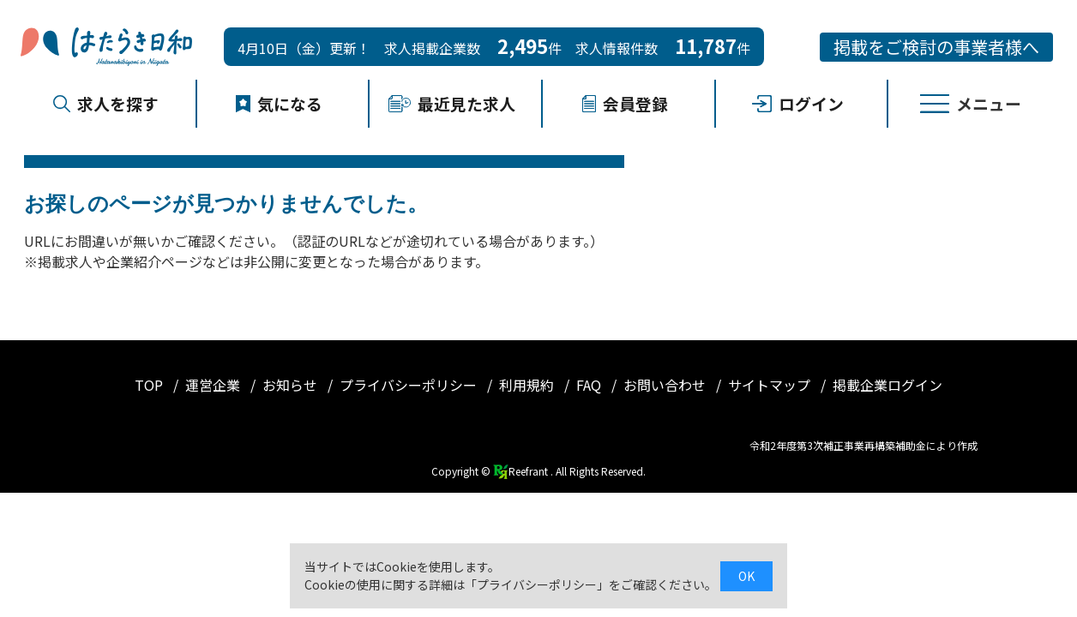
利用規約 (528, 384)
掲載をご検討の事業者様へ (936, 46)
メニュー (970, 103)
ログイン (798, 103)
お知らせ (291, 384)
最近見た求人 (451, 103)
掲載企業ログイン (887, 384)
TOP (150, 384)
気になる (279, 103)
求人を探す (106, 103)
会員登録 (625, 103)
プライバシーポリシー (410, 384)
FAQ (590, 384)
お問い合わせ (666, 384)
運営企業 (214, 384)
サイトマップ (771, 384)
